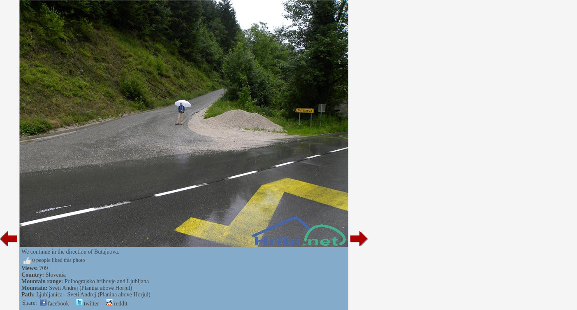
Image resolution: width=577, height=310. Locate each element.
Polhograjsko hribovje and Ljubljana (107, 281)
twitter (87, 304)
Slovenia (56, 275)
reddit (116, 304)
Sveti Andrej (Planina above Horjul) (90, 288)
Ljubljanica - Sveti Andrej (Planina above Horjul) (93, 294)
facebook (54, 304)
